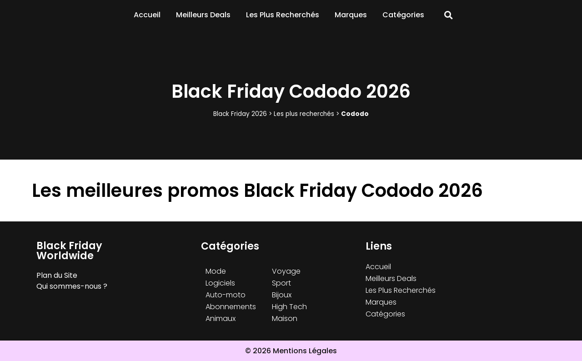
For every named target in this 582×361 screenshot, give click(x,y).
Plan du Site (56, 275)
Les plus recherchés (304, 114)
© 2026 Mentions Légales (291, 351)
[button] (448, 15)
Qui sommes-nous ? (71, 286)
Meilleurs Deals (203, 15)
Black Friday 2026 (240, 114)
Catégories (403, 15)
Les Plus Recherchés (282, 15)
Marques (351, 15)
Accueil (147, 15)
